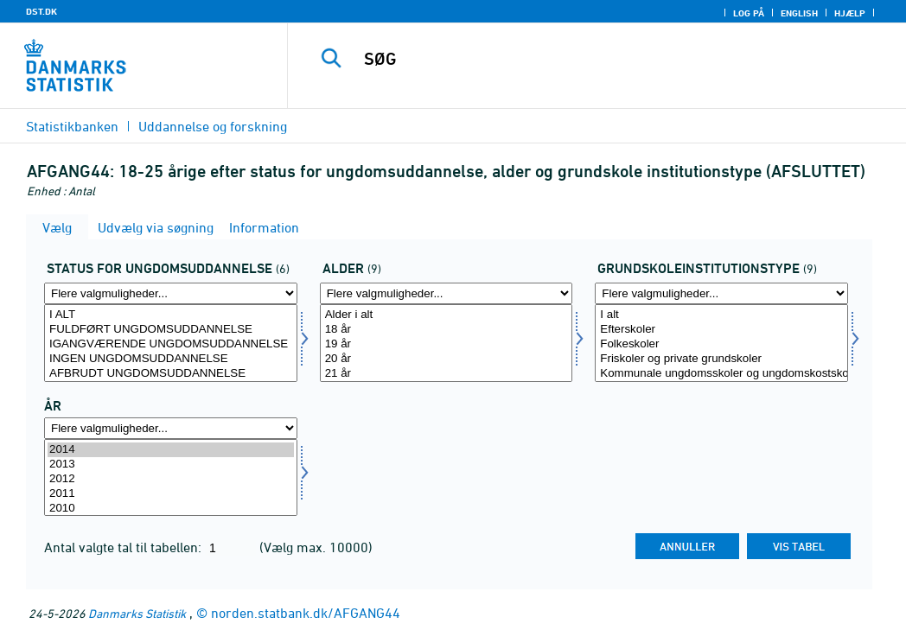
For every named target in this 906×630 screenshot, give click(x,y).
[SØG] (601, 58)
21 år (446, 373)
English (799, 13)
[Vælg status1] (170, 343)
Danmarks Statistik (137, 613)
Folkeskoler (721, 344)
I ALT (171, 315)
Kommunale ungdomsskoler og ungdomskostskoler (721, 373)
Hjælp (849, 13)
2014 (171, 449)
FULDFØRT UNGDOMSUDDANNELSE (171, 329)
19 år (446, 344)
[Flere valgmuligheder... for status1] (170, 293)
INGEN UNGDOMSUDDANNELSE (171, 359)
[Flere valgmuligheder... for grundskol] (721, 293)
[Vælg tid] (170, 478)
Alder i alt (446, 315)
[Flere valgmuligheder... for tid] (170, 428)
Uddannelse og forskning (212, 126)
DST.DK (41, 11)
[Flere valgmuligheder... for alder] (446, 293)
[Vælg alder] (446, 343)
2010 (171, 508)
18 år (446, 329)
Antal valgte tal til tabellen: (124, 547)
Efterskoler (721, 329)
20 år (446, 359)
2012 (171, 479)
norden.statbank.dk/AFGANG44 (305, 612)
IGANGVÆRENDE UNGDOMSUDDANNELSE (171, 344)
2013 (171, 464)
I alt (721, 315)
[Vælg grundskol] (721, 343)
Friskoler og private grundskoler (721, 359)
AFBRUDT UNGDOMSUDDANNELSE (171, 373)
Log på (748, 13)
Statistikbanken (72, 126)
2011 (171, 494)
